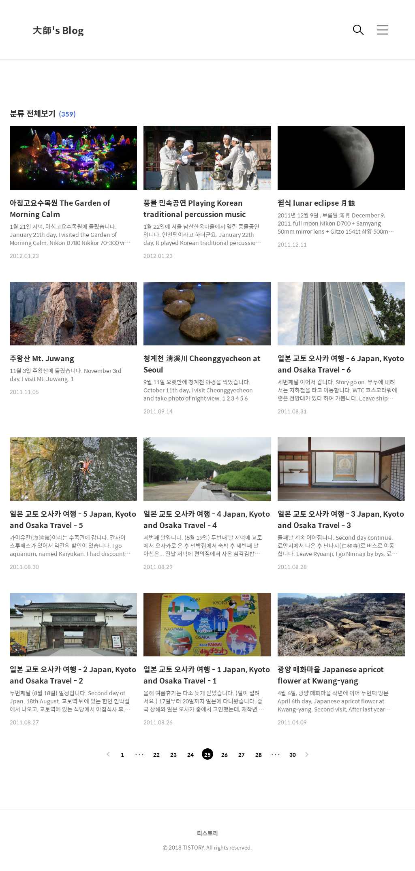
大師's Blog (57, 30)
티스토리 (207, 832)
